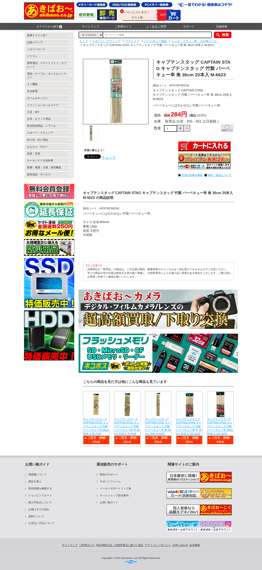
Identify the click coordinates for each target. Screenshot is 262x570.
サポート (189, 26)
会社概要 (195, 545)
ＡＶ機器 (32, 84)
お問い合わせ (180, 545)
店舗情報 (221, 26)
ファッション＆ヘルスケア (43, 105)
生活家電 (32, 91)
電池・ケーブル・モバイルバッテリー (46, 75)
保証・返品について (219, 175)
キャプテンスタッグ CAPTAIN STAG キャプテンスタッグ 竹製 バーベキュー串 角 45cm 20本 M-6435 (158, 426)
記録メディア (35, 42)
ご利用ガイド (123, 26)
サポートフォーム (110, 481)
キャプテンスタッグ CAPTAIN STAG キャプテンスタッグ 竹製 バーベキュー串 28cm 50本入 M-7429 (96, 426)
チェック (109, 157)
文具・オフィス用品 (39, 118)
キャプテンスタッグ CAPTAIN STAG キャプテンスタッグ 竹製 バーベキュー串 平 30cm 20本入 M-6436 (127, 426)
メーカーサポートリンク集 (115, 488)
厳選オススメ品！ (37, 35)
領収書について (37, 474)
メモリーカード (36, 49)
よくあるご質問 (156, 26)
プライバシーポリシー (158, 545)
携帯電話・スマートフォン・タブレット (46, 64)
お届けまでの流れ (38, 509)
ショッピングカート (40, 495)
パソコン (32, 56)
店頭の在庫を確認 (191, 175)
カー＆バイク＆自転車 (40, 160)
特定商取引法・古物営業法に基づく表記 (119, 545)
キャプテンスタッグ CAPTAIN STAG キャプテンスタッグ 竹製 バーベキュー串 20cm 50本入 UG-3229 (220, 426)
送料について (36, 516)
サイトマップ (90, 26)
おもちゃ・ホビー (37, 146)
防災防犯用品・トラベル (41, 125)
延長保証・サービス (39, 174)
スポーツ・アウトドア (40, 132)
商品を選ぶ (34, 481)
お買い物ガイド (109, 502)
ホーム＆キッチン (37, 98)
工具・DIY (33, 112)
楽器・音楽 (33, 153)
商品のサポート (109, 474)
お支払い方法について (41, 523)
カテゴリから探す (49, 26)
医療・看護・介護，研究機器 (44, 167)
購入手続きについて (40, 502)
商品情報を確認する (40, 488)
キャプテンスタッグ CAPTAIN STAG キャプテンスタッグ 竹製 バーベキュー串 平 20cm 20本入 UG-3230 (189, 426)
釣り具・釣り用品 (37, 139)
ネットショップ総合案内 (114, 495)
